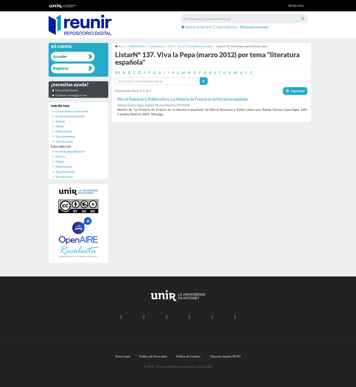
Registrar (61, 68)
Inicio (121, 46)
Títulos (59, 126)
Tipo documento (65, 136)
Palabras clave (63, 131)
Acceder (60, 56)
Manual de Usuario (66, 90)
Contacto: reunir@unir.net (71, 95)
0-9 (117, 72)
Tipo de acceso (64, 141)
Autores (60, 121)
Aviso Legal (122, 356)
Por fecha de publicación (70, 116)
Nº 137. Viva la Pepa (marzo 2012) (195, 46)
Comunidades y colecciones (71, 111)
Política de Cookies (188, 356)
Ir (204, 81)
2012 (170, 46)
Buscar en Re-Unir (196, 27)
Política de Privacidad (153, 356)
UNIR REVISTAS (137, 46)
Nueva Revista (156, 46)
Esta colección (224, 27)
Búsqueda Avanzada (254, 27)
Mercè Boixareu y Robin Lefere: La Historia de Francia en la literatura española (182, 99)
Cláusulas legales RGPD (225, 356)
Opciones (295, 91)
